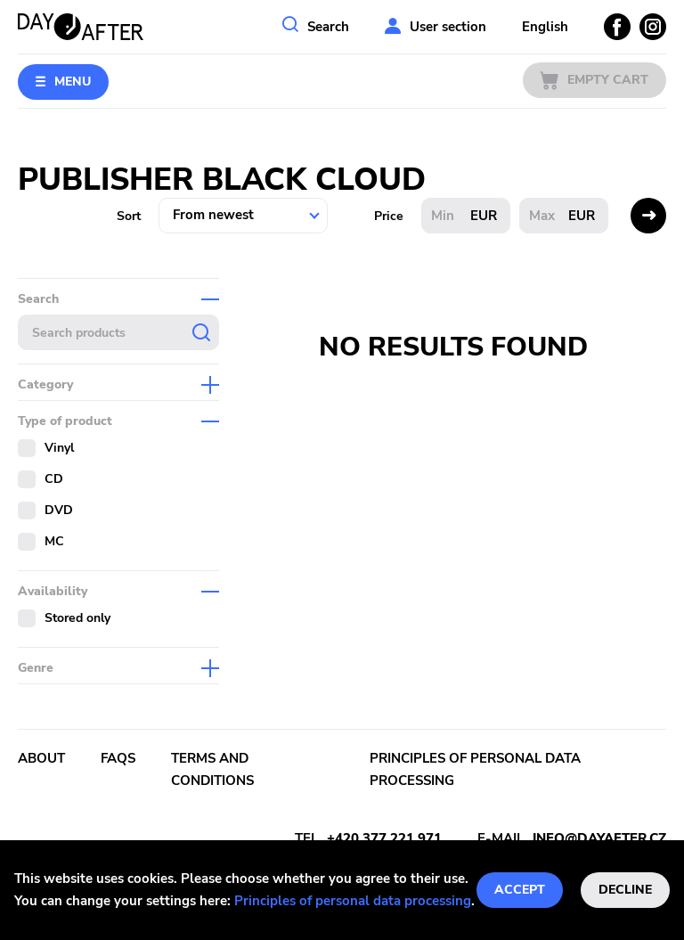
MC (54, 541)
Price (388, 216)
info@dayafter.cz (599, 838)
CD (54, 478)
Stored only (77, 617)
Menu (72, 81)
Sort (129, 216)
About (41, 758)
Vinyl (59, 447)
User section (448, 27)
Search (328, 27)
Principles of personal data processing (352, 901)
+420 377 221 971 (384, 838)
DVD (59, 510)
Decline (625, 889)
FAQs (118, 758)
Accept (519, 889)
